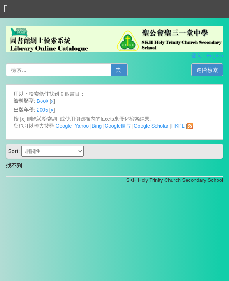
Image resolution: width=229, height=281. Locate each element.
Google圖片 (117, 126)
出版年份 (24, 110)
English (214, 56)
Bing (97, 126)
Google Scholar (151, 126)
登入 (196, 56)
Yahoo (82, 126)
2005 (42, 110)
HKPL (177, 126)
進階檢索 (207, 70)
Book (42, 101)
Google (64, 126)
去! (119, 70)
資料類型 (24, 101)
